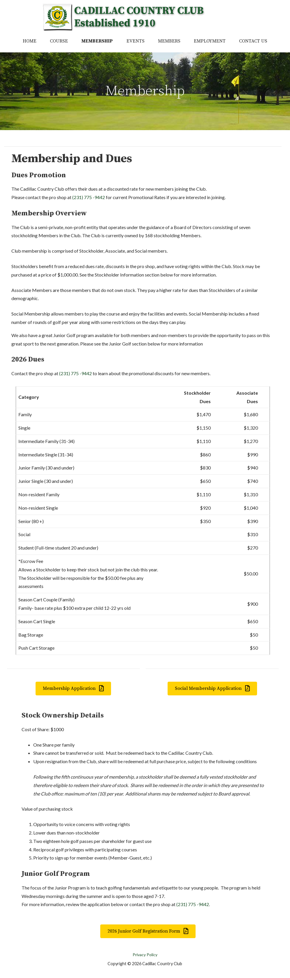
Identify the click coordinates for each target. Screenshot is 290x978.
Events (135, 41)
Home (29, 41)
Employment (210, 41)
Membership (97, 41)
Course (59, 41)
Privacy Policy (145, 954)
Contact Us (253, 41)
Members (169, 41)
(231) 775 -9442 (88, 197)
